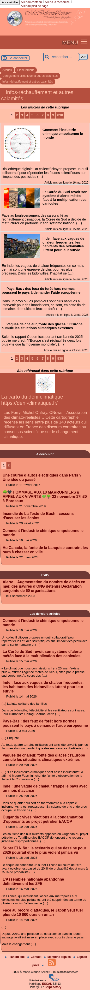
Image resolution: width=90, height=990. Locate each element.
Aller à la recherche (57, 2)
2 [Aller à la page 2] (17, 115)
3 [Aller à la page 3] (22, 115)
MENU (70, 42)
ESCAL (47, 983)
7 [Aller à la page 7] (43, 115)
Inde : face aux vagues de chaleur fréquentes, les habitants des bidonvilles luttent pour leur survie (43, 686)
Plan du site (15, 957)
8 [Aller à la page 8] (48, 115)
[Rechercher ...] (61, 57)
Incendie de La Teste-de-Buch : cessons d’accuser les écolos (38, 516)
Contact (34, 957)
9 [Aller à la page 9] (53, 115)
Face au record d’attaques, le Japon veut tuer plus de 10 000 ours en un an (43, 912)
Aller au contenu (31, 2)
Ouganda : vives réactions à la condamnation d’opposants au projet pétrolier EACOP (43, 819)
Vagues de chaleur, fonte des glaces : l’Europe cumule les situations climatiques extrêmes (44, 757)
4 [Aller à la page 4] (27, 115)
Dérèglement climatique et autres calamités (30, 76)
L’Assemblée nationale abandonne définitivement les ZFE (33, 881)
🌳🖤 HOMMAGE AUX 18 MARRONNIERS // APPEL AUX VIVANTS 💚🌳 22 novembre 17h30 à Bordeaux (45, 496)
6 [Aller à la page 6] (37, 115)
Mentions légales (58, 957)
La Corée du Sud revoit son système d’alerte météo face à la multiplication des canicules (42, 654)
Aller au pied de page (34, 6)
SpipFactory (53, 987)
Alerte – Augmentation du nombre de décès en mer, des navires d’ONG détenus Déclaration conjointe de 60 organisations (44, 586)
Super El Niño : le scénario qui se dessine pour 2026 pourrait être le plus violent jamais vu (44, 850)
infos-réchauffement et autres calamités (27, 81)
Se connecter (18, 58)
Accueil (7, 70)
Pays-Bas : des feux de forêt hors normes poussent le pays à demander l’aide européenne (45, 723)
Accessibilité (10, 2)
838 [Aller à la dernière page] (60, 115)
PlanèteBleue (25, 70)
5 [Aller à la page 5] (32, 115)
